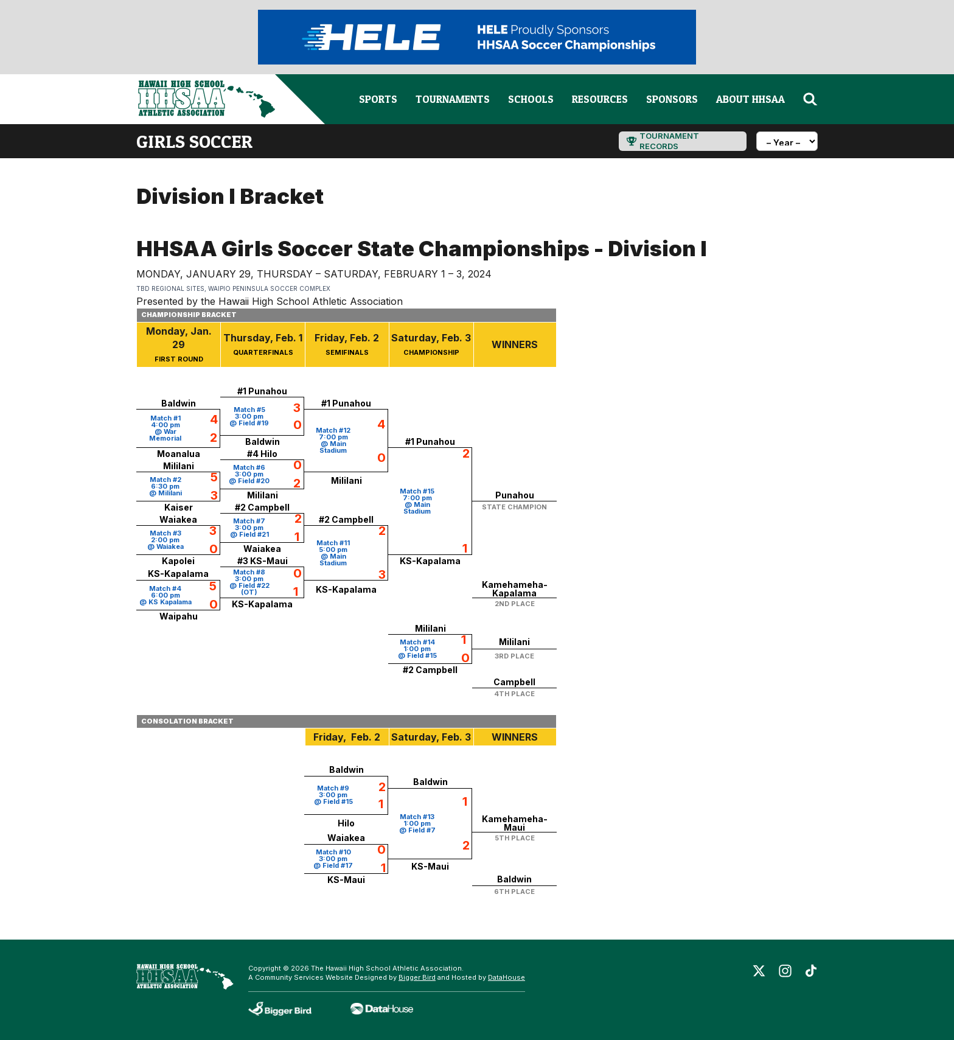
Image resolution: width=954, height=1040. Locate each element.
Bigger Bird (417, 977)
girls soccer (194, 141)
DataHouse (506, 977)
